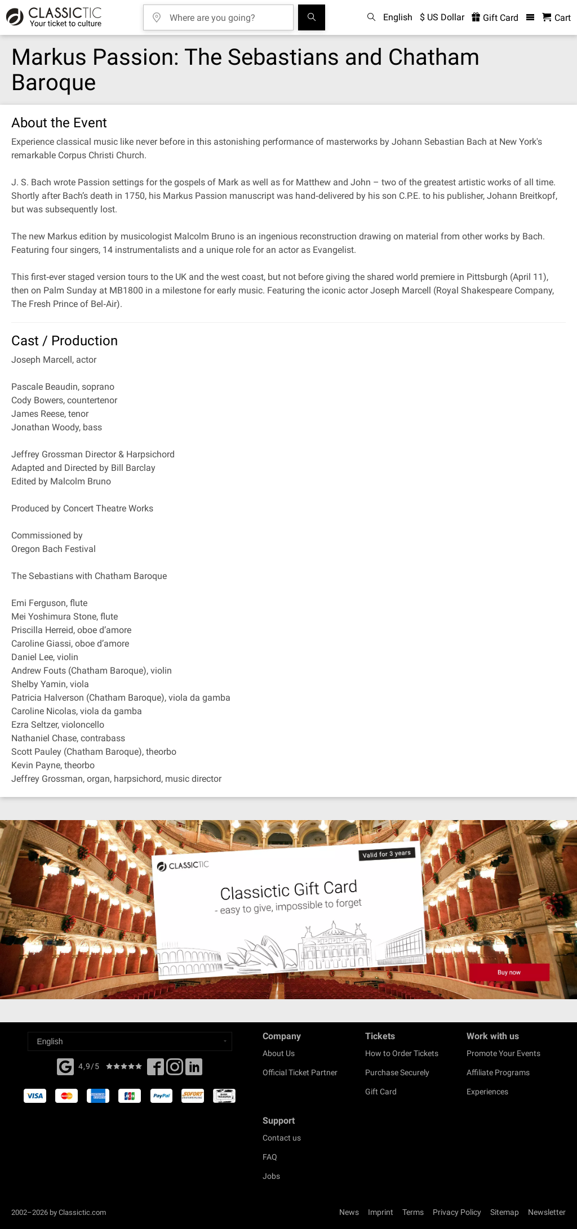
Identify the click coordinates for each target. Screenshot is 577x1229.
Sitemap (504, 1212)
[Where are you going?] (226, 14)
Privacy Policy (457, 1212)
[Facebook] (65, 1065)
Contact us (282, 1137)
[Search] (311, 17)
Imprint (380, 1212)
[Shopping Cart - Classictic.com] (556, 17)
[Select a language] (130, 1041)
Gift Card (381, 1091)
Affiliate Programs (498, 1072)
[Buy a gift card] (288, 909)
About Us (279, 1053)
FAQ (270, 1156)
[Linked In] (193, 1070)
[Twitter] (174, 1070)
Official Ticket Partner (300, 1072)
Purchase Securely (397, 1072)
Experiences (487, 1091)
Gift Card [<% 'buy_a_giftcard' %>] (495, 17)
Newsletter (547, 1212)
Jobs (271, 1176)
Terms (413, 1212)
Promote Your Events (503, 1053)
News (349, 1212)
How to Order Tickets (401, 1053)
